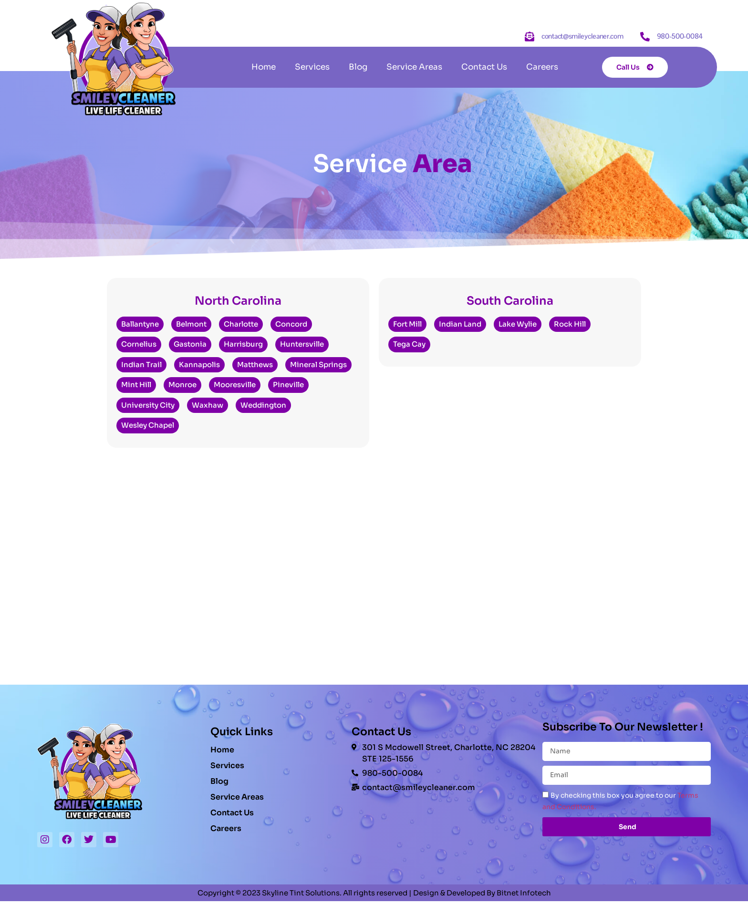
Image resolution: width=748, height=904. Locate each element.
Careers (542, 67)
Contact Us (484, 67)
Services (312, 67)
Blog (358, 67)
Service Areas (414, 67)
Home (263, 67)
